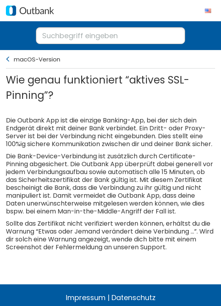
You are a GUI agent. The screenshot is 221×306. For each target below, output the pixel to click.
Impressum (86, 297)
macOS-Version (37, 59)
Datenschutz (133, 297)
